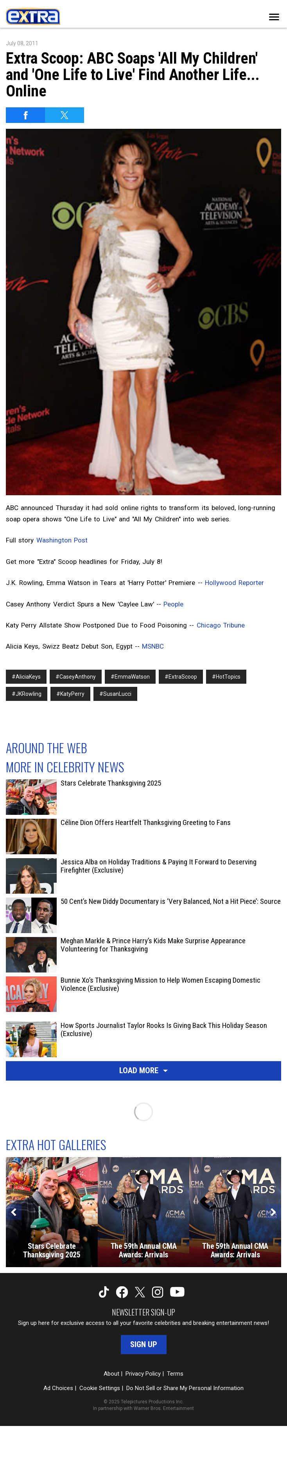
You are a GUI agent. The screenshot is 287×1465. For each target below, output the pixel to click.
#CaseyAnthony (76, 677)
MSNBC (153, 646)
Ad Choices (58, 1388)
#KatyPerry (70, 694)
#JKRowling (26, 694)
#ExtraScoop (181, 677)
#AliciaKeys (26, 677)
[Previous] (14, 1212)
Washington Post (62, 540)
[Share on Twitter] (64, 115)
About (111, 1373)
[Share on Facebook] (25, 115)
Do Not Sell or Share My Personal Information (185, 1388)
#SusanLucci (115, 694)
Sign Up (143, 1344)
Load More (143, 1070)
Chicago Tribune (221, 625)
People (173, 604)
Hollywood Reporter (234, 583)
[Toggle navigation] (274, 17)
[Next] (273, 1212)
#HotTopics (226, 677)
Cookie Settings (99, 1388)
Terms (175, 1373)
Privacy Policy (143, 1373)
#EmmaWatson (130, 677)
